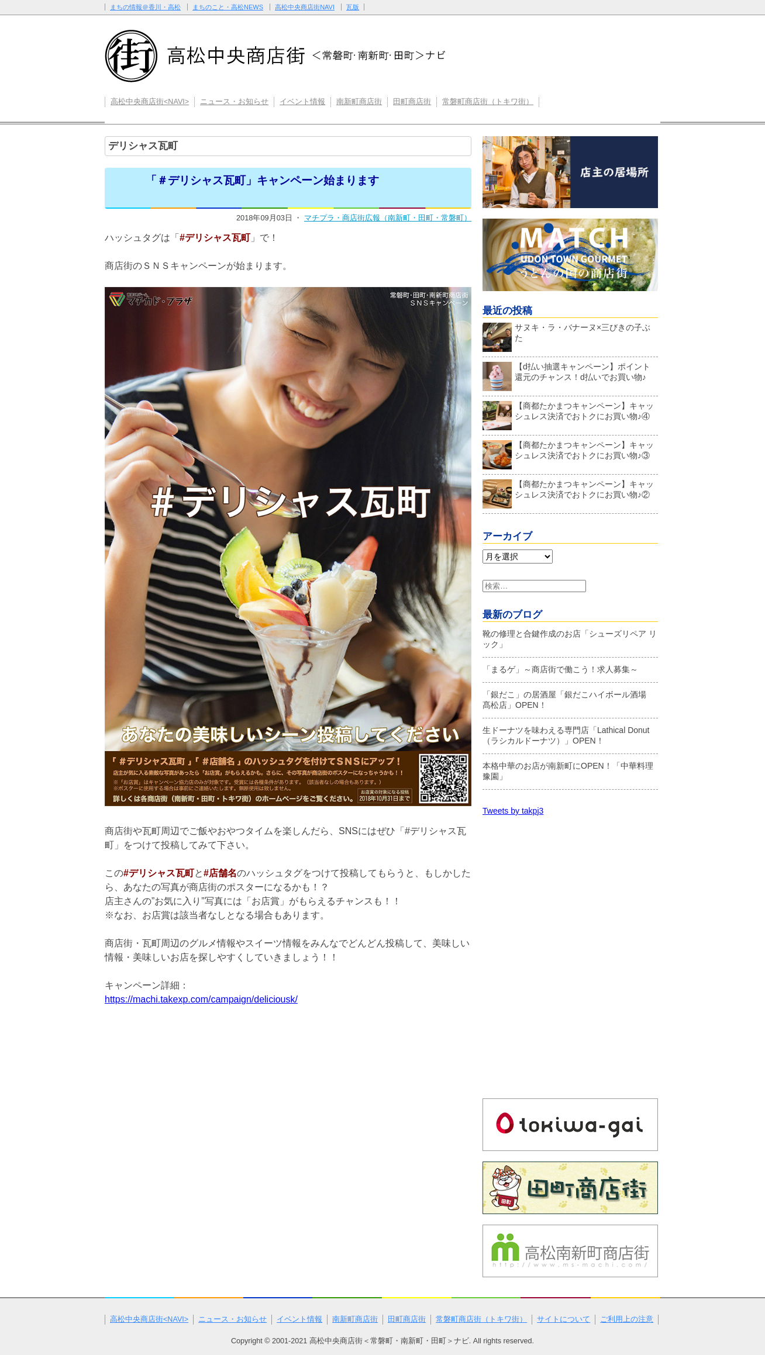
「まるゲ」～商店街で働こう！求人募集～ (560, 669)
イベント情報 (302, 102)
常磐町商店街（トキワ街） (487, 102)
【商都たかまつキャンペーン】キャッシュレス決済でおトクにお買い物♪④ (568, 414)
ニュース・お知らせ (234, 102)
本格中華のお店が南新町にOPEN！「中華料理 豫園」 (568, 771)
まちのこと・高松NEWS (227, 7)
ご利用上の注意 (626, 1319)
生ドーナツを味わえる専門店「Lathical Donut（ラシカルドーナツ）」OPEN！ (566, 735)
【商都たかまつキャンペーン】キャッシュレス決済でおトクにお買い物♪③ (568, 453)
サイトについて (563, 1319)
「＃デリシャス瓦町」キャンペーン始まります (262, 180)
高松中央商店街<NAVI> (150, 102)
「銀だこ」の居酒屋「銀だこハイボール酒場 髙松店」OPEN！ (568, 700)
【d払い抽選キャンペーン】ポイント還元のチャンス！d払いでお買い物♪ (566, 375)
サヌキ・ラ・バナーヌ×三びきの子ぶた (566, 335)
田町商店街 (412, 102)
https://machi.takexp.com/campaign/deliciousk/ (201, 999)
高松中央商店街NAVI (305, 7)
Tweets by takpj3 (513, 810)
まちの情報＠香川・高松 (145, 7)
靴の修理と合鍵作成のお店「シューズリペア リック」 (570, 639)
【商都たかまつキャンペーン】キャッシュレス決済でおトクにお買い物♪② (568, 492)
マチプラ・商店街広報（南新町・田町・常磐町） (387, 217)
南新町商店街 (359, 102)
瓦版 (352, 7)
